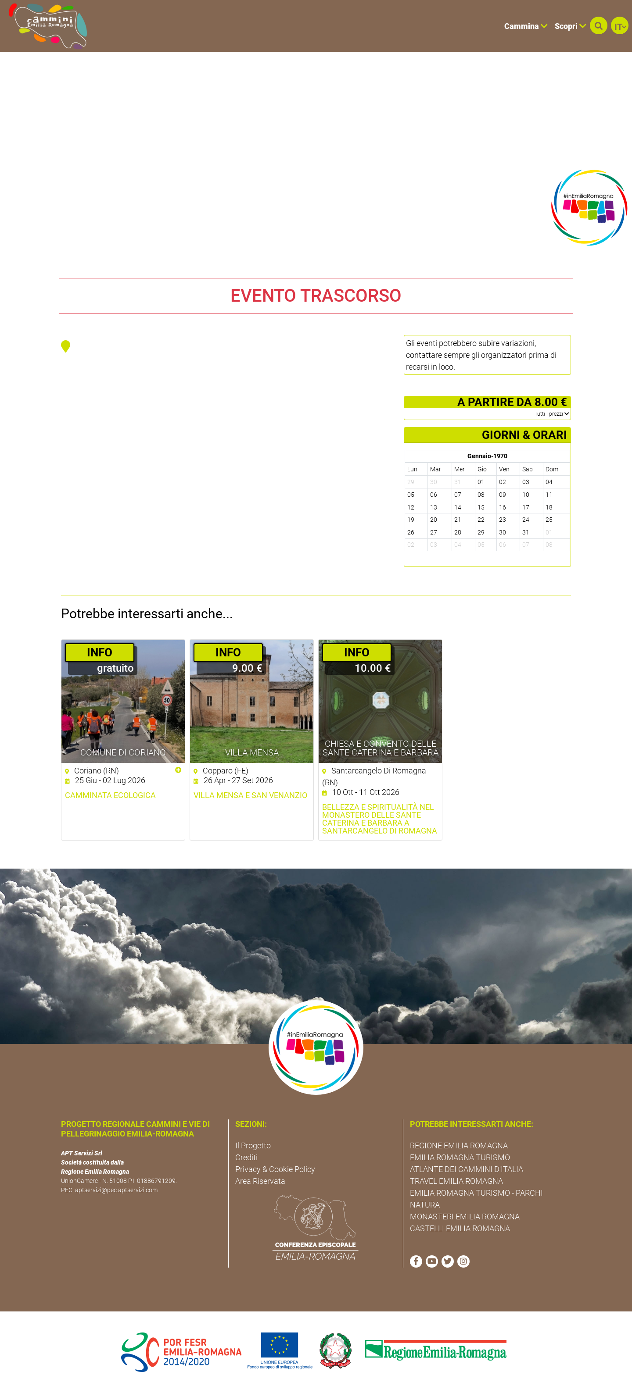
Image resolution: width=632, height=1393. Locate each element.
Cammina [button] (526, 26)
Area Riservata (260, 1181)
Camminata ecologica (110, 795)
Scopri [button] (570, 26)
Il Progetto (253, 1145)
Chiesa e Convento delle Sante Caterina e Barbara (380, 748)
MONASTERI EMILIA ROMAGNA (465, 1216)
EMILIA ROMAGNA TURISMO (460, 1157)
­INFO (99, 652)
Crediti (246, 1157)
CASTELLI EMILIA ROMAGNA (460, 1228)
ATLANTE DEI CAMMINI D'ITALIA (466, 1169)
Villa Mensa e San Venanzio (250, 795)
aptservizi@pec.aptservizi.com (116, 1189)
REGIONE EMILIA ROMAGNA (459, 1145)
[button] (598, 25)
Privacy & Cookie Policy (275, 1169)
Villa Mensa (252, 752)
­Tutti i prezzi (552, 414)
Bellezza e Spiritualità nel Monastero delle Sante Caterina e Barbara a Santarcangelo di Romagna (379, 819)
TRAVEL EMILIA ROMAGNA (456, 1181)
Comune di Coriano (123, 752)
